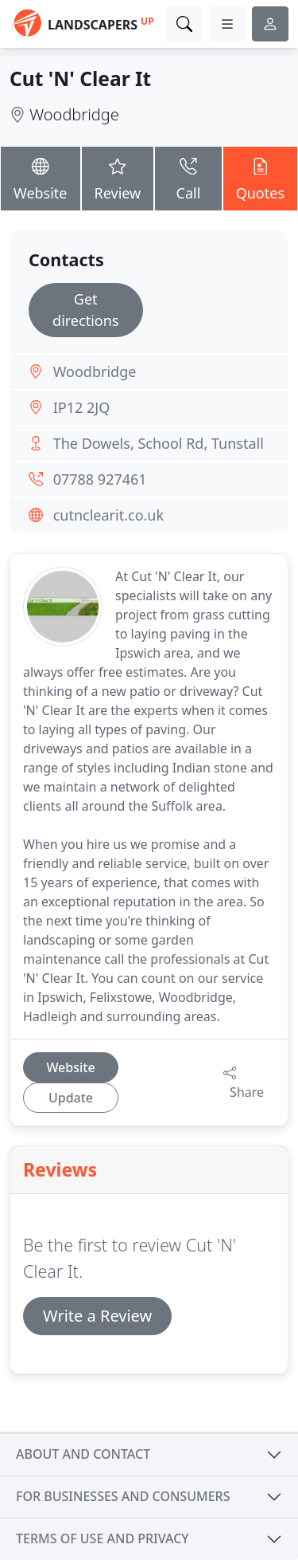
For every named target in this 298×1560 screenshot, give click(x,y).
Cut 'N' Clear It (80, 78)
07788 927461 (100, 479)
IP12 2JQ (81, 407)
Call (188, 177)
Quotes (260, 177)
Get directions (85, 309)
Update (70, 1097)
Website (41, 177)
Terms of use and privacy (102, 1538)
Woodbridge (74, 114)
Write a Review (97, 1315)
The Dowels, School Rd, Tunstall (158, 443)
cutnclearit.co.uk (108, 515)
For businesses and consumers (123, 1496)
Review (118, 177)
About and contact (83, 1454)
